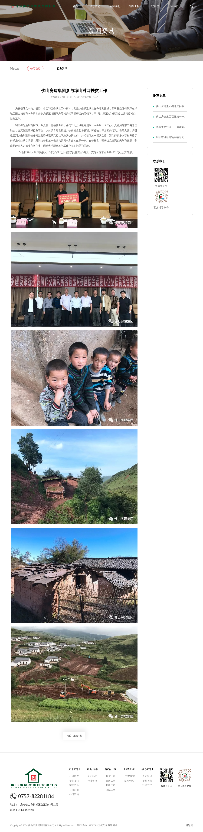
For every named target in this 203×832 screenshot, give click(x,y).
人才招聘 (147, 776)
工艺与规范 (129, 776)
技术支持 (102, 825)
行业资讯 (62, 68)
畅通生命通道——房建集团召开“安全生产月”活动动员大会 (171, 129)
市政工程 (110, 781)
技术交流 (129, 781)
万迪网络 (112, 825)
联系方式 (147, 785)
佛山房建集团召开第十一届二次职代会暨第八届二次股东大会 (171, 118)
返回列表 (77, 736)
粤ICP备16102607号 (87, 825)
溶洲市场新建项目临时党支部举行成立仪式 (171, 139)
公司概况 (74, 776)
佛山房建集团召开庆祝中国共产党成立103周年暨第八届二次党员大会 (171, 108)
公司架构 (74, 794)
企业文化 (74, 781)
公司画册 (74, 790)
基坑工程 (110, 790)
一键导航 (188, 825)
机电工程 (110, 785)
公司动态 (35, 68)
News (14, 68)
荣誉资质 (74, 785)
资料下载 (147, 781)
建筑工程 (110, 776)
